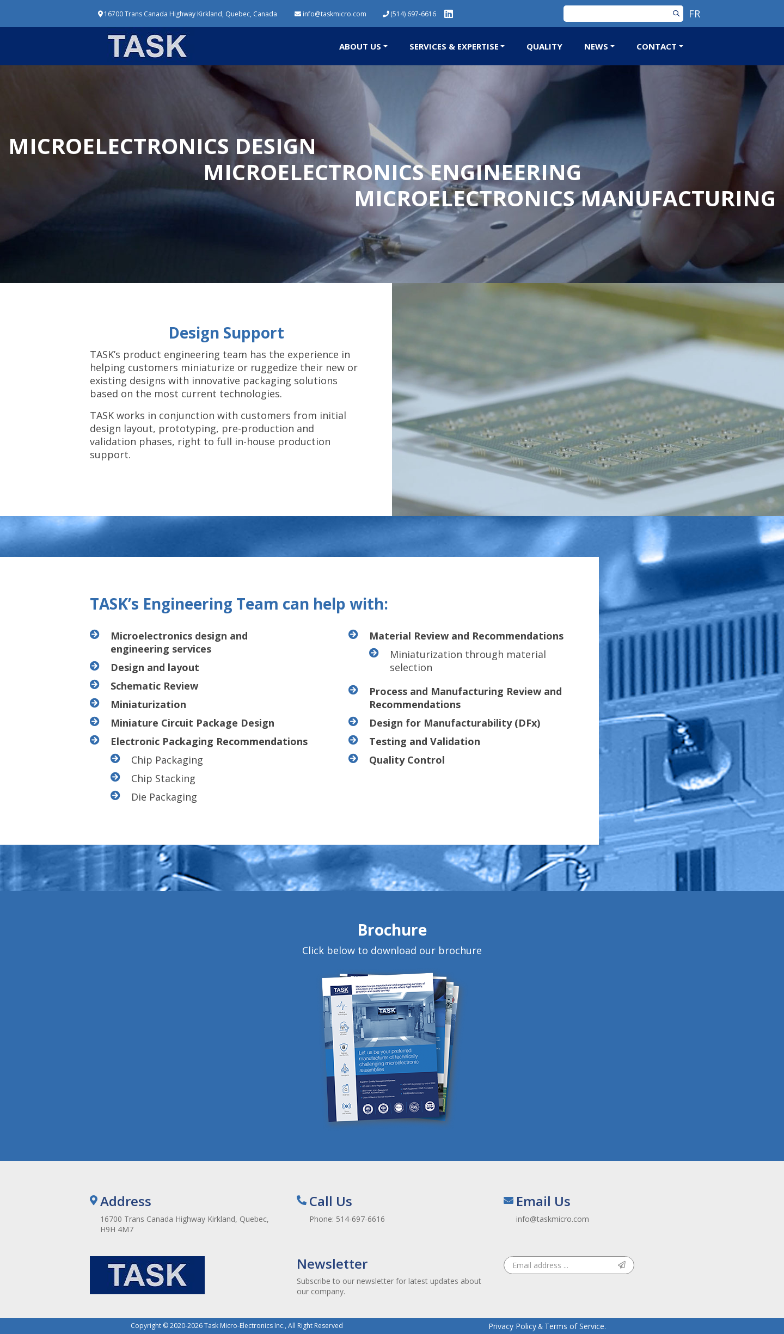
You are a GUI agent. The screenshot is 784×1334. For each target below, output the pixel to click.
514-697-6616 (360, 1219)
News (596, 46)
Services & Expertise (454, 46)
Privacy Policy (512, 1326)
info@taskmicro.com (552, 1219)
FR (694, 13)
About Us (360, 46)
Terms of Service (574, 1326)
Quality (544, 46)
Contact (656, 46)
